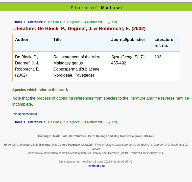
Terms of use (96, 165)
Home (18, 22)
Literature (35, 22)
